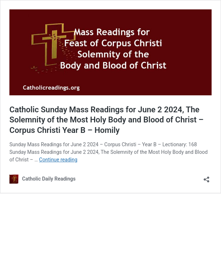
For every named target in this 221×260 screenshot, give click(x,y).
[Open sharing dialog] (206, 177)
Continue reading (58, 159)
